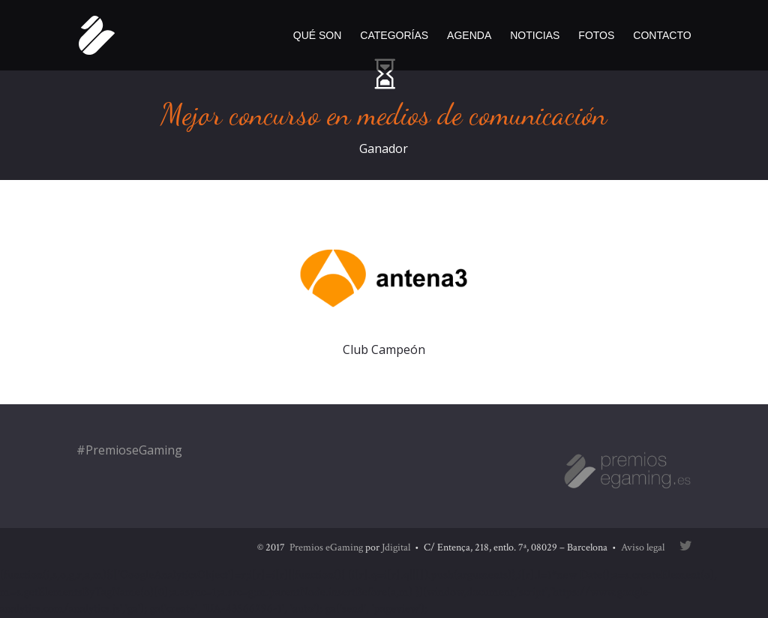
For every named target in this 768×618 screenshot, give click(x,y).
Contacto (662, 35)
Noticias (535, 35)
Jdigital (396, 547)
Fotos (596, 35)
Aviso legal (642, 547)
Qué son (317, 35)
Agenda (469, 35)
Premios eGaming (326, 547)
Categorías (394, 35)
